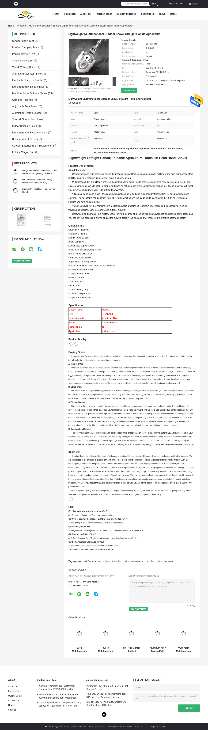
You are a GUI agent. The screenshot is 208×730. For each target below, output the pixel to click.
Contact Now (129, 90)
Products (70, 14)
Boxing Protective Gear (25, 139)
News (162, 14)
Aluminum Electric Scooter (27, 112)
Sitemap (12, 709)
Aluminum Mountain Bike (26, 73)
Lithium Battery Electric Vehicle (30, 132)
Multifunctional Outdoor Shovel (44, 25)
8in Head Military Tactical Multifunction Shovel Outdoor (131, 650)
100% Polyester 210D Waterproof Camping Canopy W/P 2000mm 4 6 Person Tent (60, 704)
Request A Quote (176, 4)
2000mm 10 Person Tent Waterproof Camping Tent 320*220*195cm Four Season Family (57, 688)
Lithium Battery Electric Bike (28, 86)
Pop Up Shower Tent (23, 54)
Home (56, 14)
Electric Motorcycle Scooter (27, 80)
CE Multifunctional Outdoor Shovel (125, 561)
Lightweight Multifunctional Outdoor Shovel (91, 561)
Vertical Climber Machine (26, 119)
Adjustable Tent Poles (24, 106)
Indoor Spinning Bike (24, 126)
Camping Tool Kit (22, 99)
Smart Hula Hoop (22, 60)
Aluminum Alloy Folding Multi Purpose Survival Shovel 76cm (157, 650)
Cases (173, 14)
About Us (85, 14)
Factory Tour (104, 14)
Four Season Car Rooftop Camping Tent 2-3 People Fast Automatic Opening (108, 695)
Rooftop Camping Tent (25, 47)
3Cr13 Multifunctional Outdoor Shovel (157, 561)
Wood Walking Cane (23, 67)
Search (153, 4)
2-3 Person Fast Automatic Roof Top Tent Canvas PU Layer (107, 687)
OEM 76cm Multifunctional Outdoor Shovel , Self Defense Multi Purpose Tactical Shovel (183, 650)
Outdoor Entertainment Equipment (31, 145)
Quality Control (126, 14)
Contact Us (148, 14)
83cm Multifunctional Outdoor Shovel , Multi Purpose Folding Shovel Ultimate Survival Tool (79, 650)
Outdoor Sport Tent (23, 40)
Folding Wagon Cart (23, 152)
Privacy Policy (51, 727)
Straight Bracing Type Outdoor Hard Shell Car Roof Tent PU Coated (107, 703)
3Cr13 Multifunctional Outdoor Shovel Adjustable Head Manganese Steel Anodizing (105, 650)
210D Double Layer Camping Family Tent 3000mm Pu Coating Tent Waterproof (59, 696)
